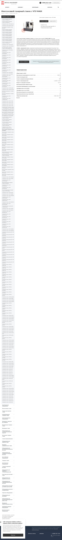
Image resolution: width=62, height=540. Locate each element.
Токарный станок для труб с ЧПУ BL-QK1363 (8, 232)
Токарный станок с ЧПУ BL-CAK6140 (7, 313)
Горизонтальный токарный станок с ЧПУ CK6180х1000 (7, 40)
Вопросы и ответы (32, 533)
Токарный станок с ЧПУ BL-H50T (8, 344)
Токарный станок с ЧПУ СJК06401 (8, 195)
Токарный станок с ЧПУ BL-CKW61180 (7, 267)
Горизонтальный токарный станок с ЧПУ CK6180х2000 (7, 35)
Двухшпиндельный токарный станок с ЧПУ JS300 (7, 152)
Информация (35, 7)
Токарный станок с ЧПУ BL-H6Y (7, 367)
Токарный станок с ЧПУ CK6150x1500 (6, 60)
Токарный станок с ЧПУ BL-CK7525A (7, 355)
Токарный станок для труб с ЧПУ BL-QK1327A (8, 252)
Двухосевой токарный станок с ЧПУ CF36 (7, 167)
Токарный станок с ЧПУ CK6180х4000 (6, 53)
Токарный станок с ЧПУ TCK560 (7, 208)
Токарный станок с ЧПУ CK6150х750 (6, 63)
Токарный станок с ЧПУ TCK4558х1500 (6, 99)
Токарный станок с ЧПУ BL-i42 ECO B (7, 379)
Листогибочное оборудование (5, 458)
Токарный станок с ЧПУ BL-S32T (7, 400)
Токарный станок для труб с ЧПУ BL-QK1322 (8, 257)
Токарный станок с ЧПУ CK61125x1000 (6, 81)
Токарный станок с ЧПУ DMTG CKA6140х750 (7, 50)
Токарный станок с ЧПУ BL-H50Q (8, 347)
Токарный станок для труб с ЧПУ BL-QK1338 (8, 240)
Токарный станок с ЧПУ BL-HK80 (7, 298)
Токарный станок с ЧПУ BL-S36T (7, 397)
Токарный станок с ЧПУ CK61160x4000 (6, 180)
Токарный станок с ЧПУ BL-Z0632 (8, 346)
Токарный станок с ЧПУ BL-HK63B (8, 301)
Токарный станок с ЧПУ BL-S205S (8, 388)
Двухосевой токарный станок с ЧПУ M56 (7, 145)
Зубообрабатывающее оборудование (6, 507)
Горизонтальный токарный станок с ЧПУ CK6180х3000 (7, 32)
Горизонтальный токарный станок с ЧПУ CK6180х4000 (7, 30)
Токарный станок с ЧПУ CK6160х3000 (6, 188)
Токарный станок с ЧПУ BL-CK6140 (7, 322)
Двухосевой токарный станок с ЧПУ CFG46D (7, 142)
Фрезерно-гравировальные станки (7, 445)
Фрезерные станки (6, 428)
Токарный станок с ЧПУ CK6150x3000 (6, 86)
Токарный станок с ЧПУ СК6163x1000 (6, 214)
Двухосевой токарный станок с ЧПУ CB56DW (7, 162)
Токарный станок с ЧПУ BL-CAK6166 (7, 306)
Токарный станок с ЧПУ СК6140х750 (6, 222)
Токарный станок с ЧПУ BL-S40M (8, 394)
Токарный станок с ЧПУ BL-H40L (7, 361)
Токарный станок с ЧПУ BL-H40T (8, 366)
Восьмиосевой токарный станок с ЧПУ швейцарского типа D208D (8, 108)
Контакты (50, 7)
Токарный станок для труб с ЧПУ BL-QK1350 (8, 235)
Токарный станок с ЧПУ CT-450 (7, 105)
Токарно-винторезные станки (6, 411)
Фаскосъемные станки (6, 408)
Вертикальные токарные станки (7, 425)
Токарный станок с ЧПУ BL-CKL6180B (7, 290)
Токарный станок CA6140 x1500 (7, 25)
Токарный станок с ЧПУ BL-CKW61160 (7, 270)
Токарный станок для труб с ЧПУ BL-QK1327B (8, 245)
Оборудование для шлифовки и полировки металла (7, 453)
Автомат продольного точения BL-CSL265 (8, 91)
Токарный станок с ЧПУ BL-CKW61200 (7, 265)
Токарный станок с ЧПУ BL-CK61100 (7, 285)
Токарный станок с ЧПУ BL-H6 (7, 369)
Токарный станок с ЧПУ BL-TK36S (8, 328)
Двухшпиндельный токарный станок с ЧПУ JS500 (7, 155)
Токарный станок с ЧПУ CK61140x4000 (6, 78)
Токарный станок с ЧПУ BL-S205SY (7, 384)
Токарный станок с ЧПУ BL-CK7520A (7, 357)
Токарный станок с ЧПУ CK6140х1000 (6, 70)
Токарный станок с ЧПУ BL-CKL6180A (7, 292)
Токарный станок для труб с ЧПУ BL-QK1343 (8, 237)
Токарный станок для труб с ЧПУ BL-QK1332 (8, 242)
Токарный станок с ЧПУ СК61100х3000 (6, 204)
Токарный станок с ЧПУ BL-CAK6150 (7, 311)
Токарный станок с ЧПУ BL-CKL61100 (7, 287)
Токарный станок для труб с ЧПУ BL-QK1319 (8, 260)
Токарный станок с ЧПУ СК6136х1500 (6, 227)
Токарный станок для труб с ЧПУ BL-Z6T (8, 250)
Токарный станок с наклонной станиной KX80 (7, 206)
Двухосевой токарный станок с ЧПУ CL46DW (7, 160)
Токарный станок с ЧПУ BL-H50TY (8, 341)
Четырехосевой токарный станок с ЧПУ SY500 (7, 125)
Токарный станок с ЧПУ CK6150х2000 (6, 58)
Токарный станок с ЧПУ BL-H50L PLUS (7, 336)
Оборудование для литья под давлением (7, 490)
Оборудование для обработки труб (6, 442)
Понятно (13, 535)
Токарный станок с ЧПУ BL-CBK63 (8, 375)
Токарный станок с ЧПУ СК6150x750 (6, 219)
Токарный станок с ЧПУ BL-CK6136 (7, 324)
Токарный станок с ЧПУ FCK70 (7, 72)
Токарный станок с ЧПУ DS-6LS (7, 44)
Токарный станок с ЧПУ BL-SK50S (8, 318)
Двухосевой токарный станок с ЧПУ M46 (7, 147)
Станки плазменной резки (7, 438)
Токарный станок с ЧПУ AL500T (7, 192)
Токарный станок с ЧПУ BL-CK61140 (7, 280)
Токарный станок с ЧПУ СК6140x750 (6, 224)
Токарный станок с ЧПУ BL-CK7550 (7, 350)
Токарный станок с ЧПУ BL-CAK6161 (7, 308)
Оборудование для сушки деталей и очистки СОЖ (7, 486)
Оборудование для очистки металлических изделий (7, 431)
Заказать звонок (56, 2)
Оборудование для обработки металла (6, 478)
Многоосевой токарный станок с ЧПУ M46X (8, 130)
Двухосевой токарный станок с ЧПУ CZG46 (7, 150)
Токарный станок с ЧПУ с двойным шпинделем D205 (7, 127)
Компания (20, 7)
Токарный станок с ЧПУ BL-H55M (8, 89)
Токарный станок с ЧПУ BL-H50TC (8, 343)
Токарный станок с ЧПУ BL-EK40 (7, 326)
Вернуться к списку (5, 522)
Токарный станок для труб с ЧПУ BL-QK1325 (8, 255)
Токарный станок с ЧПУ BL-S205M (8, 391)
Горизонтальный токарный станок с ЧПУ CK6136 (7, 22)
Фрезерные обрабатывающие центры (7, 504)
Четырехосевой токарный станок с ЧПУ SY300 (7, 120)
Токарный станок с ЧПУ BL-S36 (7, 399)
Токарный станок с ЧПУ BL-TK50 (7, 315)
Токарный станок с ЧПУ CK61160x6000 (6, 76)
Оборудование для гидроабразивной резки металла (7, 482)
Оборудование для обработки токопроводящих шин (6, 470)
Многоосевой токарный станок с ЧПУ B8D (8, 170)
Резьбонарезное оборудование (5, 406)
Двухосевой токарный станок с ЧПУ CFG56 (7, 172)
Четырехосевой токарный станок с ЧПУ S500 (7, 123)
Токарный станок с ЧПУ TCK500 (7, 178)
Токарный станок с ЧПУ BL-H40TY (8, 363)
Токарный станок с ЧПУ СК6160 (7, 210)
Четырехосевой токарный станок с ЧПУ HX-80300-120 (7, 48)
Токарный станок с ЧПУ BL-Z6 (7, 372)
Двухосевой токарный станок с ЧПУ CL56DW (7, 157)
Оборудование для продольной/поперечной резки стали (7, 499)
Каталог (7, 7)
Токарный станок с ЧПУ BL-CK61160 (7, 277)
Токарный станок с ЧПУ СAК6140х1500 (6, 200)
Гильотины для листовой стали (7, 475)
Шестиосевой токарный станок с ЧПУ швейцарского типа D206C (8, 115)
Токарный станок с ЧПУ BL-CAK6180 (7, 303)
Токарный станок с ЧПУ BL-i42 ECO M (7, 381)
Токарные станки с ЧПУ (6, 16)
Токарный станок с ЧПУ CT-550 (7, 102)
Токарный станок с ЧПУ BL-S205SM (7, 386)
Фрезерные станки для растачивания (7, 422)
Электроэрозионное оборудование (6, 418)
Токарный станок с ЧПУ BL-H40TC (8, 364)
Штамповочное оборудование (5, 463)
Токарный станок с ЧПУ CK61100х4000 (6, 83)
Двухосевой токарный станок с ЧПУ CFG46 (7, 175)
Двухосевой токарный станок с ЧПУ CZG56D (7, 135)
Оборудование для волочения (6, 496)
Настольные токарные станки (6, 436)
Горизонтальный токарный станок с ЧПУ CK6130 (7, 42)
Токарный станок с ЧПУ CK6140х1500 (6, 65)
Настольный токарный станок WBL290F (7, 27)
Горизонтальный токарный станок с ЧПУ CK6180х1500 (7, 37)
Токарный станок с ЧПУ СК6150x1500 (6, 217)
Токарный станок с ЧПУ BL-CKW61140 (7, 272)
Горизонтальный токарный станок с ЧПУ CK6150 (7, 19)
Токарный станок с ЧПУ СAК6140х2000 (6, 197)
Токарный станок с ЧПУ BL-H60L (7, 331)
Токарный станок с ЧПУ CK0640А (8, 230)
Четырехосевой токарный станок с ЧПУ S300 (7, 118)
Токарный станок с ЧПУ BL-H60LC (8, 329)
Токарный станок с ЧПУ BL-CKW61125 (7, 275)
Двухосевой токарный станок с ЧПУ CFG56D (7, 140)
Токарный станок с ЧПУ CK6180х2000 (6, 185)
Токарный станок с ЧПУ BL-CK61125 (7, 282)
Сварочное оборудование (7, 492)
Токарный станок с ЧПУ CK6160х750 (6, 55)
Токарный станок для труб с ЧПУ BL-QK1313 (8, 262)
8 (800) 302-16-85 (46, 2)
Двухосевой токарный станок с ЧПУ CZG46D (7, 137)
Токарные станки (5, 460)
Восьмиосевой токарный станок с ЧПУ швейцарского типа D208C (8, 110)
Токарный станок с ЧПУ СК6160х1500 (6, 212)
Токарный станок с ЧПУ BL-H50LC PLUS (8, 333)
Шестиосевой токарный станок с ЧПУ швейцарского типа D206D (8, 113)
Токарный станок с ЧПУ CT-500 (7, 104)
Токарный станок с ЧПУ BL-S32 (7, 402)
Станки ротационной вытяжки (6, 467)
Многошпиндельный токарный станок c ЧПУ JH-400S (7, 190)
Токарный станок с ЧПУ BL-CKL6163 (7, 295)
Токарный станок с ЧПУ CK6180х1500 (6, 96)
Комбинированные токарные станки (6, 415)
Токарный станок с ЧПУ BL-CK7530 (7, 352)
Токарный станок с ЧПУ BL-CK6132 (7, 338)
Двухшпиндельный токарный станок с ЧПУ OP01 (7, 183)
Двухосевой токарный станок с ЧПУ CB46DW (7, 165)
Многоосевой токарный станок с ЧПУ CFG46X (8, 132)
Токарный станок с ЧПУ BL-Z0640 (8, 340)
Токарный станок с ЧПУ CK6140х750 (6, 68)
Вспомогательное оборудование (5, 511)
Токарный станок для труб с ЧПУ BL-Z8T (8, 247)
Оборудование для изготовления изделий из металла (7, 449)
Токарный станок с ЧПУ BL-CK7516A (7, 360)
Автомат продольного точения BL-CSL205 (8, 94)
